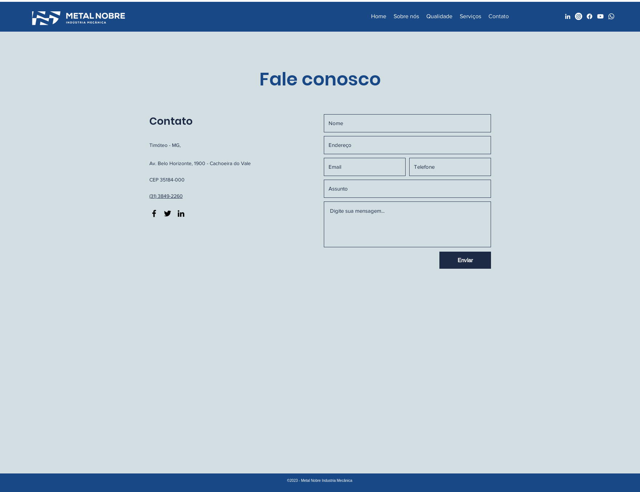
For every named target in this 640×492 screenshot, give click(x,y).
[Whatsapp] (611, 16)
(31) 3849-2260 (166, 196)
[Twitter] (167, 213)
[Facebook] (578, 16)
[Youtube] (600, 16)
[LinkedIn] (567, 16)
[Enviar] (465, 260)
